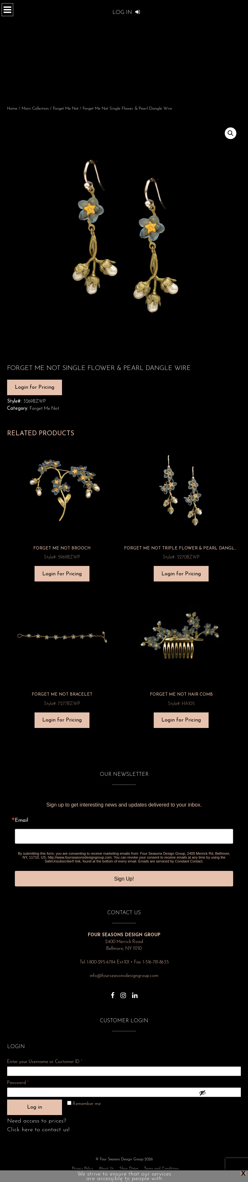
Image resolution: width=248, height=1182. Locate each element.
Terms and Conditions (161, 1169)
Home (12, 108)
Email (21, 820)
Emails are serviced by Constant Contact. (170, 861)
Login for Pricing (34, 387)
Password (26, 1082)
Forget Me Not (65, 108)
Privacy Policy (82, 1169)
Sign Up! (124, 879)
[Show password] (218, 1093)
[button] (230, 133)
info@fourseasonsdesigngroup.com (124, 975)
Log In (126, 12)
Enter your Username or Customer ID (44, 1061)
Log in (34, 1107)
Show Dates (128, 1169)
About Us (106, 1169)
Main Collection (35, 108)
